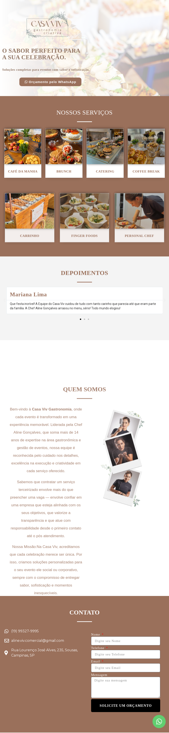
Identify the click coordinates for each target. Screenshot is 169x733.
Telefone (98, 648)
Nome (96, 635)
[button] (50, 82)
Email (96, 661)
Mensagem (99, 675)
